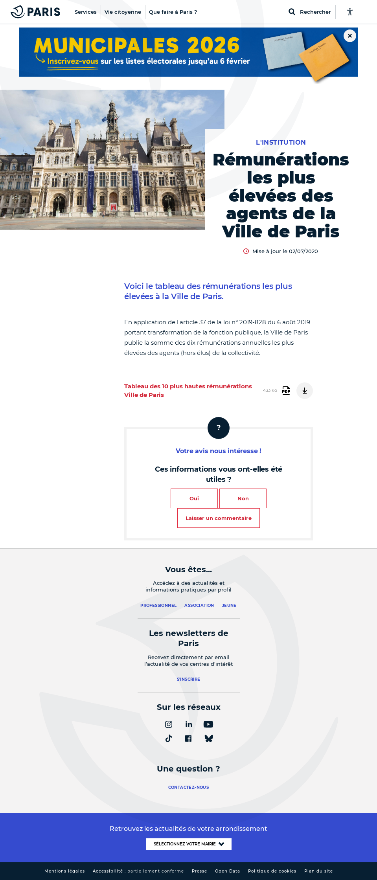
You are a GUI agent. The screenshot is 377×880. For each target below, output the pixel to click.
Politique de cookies (272, 871)
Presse (199, 871)
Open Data (227, 871)
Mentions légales (64, 871)
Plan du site (318, 871)
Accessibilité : (138, 871)
